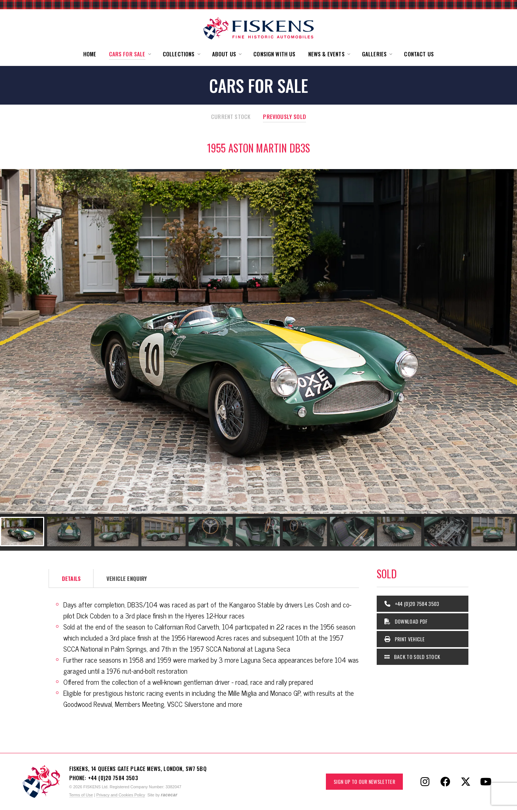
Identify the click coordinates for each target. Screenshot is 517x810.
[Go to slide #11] (493, 531)
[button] (129, 54)
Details (71, 578)
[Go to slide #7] (305, 531)
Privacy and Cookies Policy (120, 795)
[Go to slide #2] (69, 531)
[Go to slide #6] (258, 531)
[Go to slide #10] (446, 531)
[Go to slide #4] (163, 531)
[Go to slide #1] (22, 531)
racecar (169, 794)
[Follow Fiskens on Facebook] (445, 781)
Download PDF (406, 621)
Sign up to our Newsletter (364, 781)
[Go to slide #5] (211, 531)
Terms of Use (81, 795)
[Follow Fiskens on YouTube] (485, 781)
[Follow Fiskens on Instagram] (425, 781)
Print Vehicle (404, 639)
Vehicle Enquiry (126, 578)
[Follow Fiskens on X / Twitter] (465, 781)
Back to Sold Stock (412, 656)
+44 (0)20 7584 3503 (411, 603)
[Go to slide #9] (399, 531)
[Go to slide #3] (116, 531)
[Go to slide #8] (352, 531)
